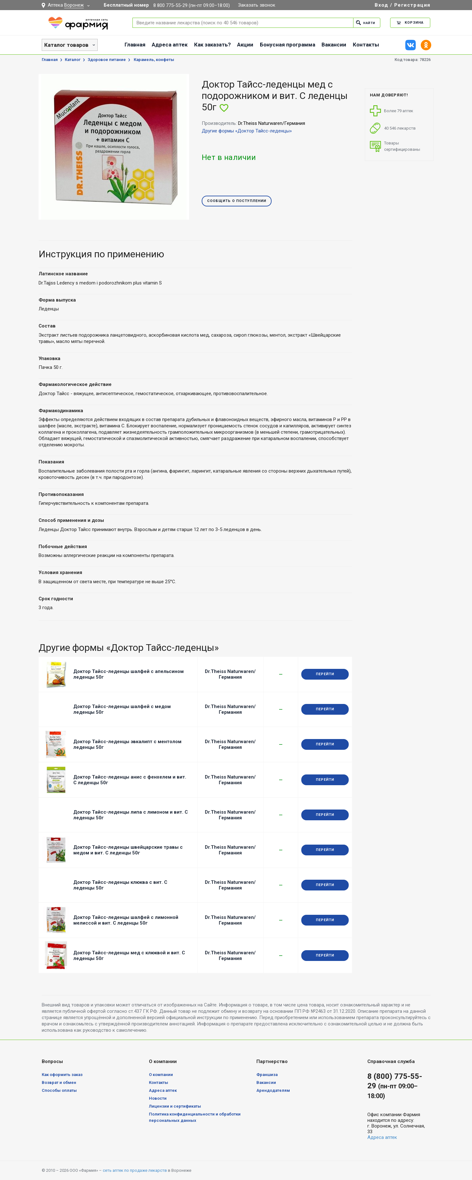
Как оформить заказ (62, 1074)
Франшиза (267, 1074)
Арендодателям (273, 1090)
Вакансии (334, 44)
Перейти (325, 674)
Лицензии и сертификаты (175, 1106)
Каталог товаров (66, 45)
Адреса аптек (169, 44)
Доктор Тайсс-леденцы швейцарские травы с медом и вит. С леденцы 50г (128, 850)
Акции (245, 44)
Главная (135, 44)
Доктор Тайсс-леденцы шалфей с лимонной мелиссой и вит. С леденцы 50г (125, 920)
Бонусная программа (287, 44)
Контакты (366, 44)
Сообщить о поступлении (236, 201)
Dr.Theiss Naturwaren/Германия (230, 674)
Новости (158, 1098)
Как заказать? (212, 44)
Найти (364, 22)
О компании (161, 1074)
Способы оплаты (59, 1090)
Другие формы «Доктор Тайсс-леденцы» (247, 131)
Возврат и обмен (59, 1082)
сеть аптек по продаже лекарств (135, 1170)
